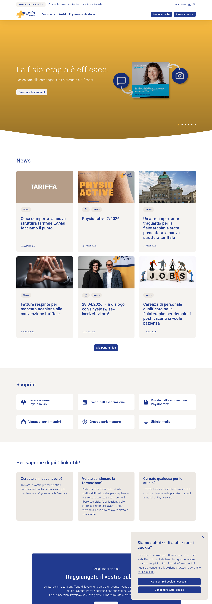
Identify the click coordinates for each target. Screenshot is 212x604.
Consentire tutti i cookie (169, 589)
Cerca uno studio (161, 14)
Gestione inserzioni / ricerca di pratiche (85, 4)
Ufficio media (53, 4)
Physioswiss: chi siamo (82, 14)
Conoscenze (48, 14)
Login (183, 4)
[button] (178, 124)
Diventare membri (185, 14)
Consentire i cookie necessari (169, 581)
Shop (64, 4)
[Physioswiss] (25, 14)
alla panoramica (106, 347)
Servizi (62, 14)
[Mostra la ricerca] (194, 4)
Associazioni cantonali (31, 4)
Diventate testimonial (32, 92)
